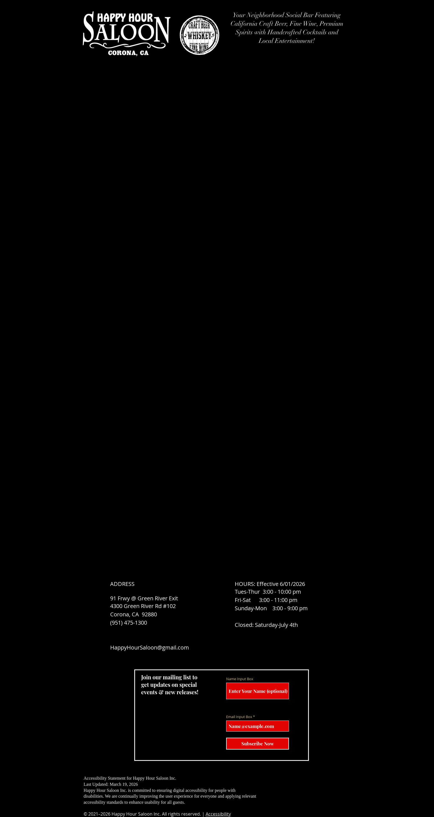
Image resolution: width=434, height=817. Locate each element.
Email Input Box (239, 717)
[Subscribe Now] (257, 744)
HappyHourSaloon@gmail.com (149, 647)
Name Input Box (239, 679)
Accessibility (218, 814)
